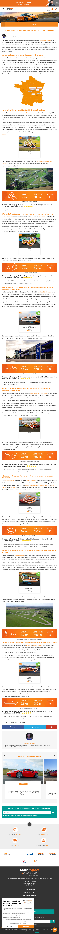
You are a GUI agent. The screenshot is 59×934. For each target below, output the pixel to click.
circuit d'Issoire (37, 645)
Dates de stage (49, 9)
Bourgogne (42, 217)
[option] (23, 779)
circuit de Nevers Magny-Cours (38, 393)
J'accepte (20, 815)
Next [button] (55, 755)
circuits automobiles (45, 40)
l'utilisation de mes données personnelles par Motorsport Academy (22, 815)
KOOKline (37, 930)
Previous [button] (4, 755)
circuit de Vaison (8, 217)
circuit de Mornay (26, 113)
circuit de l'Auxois (19, 555)
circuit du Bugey (31, 480)
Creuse (17, 113)
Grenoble (12, 487)
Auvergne (29, 645)
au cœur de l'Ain (9, 480)
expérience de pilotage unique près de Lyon (37, 485)
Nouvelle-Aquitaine (42, 161)
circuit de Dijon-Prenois (44, 292)
